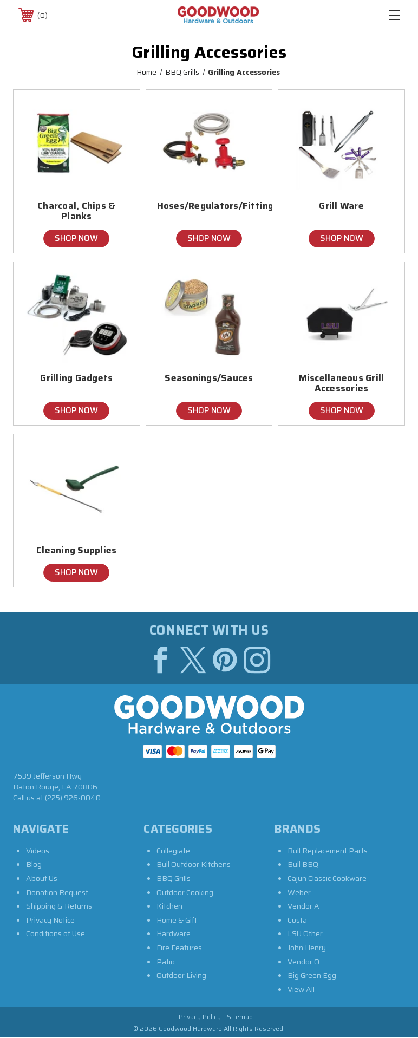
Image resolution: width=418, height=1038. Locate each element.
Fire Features (179, 948)
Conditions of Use (55, 933)
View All (301, 989)
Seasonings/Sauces (209, 378)
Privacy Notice (50, 920)
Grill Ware (341, 206)
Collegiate (173, 851)
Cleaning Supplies (76, 550)
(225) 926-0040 (73, 798)
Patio (165, 962)
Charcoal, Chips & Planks (76, 211)
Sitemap (240, 1017)
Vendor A (303, 906)
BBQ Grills (173, 878)
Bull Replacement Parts (328, 851)
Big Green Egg (312, 975)
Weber (299, 892)
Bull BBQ (303, 864)
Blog (34, 864)
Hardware (173, 933)
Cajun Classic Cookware (327, 878)
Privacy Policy (200, 1017)
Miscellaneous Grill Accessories (341, 383)
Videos (37, 851)
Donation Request (57, 892)
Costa (297, 920)
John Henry (307, 948)
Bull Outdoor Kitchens (193, 864)
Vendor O (303, 962)
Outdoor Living (181, 975)
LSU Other (305, 933)
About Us (41, 878)
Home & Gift (176, 920)
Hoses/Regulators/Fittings (209, 206)
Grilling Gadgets (76, 378)
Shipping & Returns (59, 906)
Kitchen (169, 906)
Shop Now (76, 238)
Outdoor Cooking (184, 892)
